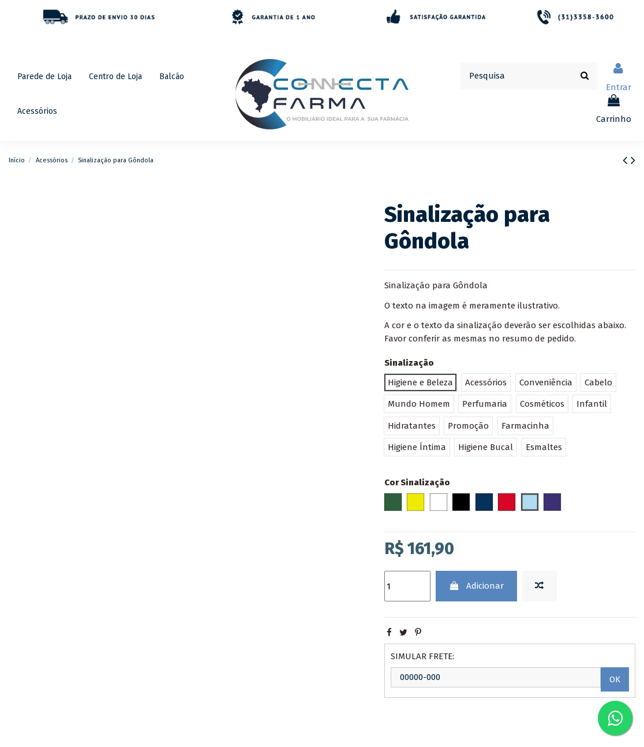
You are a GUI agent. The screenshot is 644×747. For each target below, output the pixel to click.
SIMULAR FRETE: (422, 656)
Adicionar (476, 586)
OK (614, 679)
